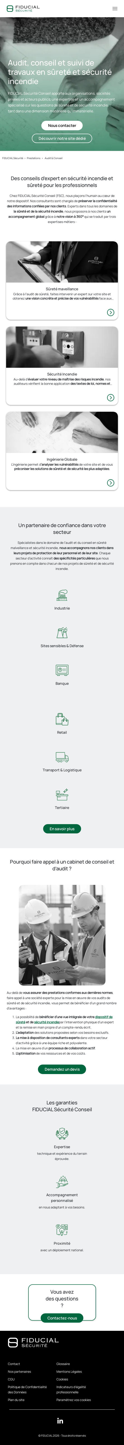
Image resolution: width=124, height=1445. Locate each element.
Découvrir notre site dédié (62, 138)
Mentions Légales (69, 1371)
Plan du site (16, 1400)
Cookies (62, 1379)
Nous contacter (62, 125)
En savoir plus (62, 829)
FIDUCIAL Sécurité (12, 158)
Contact (14, 1364)
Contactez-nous (62, 1318)
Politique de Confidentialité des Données (27, 1389)
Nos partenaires (19, 1371)
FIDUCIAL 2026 (50, 1436)
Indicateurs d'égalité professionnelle (71, 1389)
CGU (11, 1379)
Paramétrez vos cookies (73, 1400)
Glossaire (63, 1364)
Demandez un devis (62, 1069)
